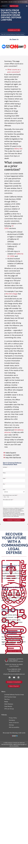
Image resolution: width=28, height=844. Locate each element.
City (4, 484)
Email (4, 478)
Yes (5, 496)
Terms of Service (14, 722)
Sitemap (11, 725)
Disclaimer (12, 720)
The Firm (7, 699)
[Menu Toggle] (27, 6)
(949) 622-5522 (16, 669)
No (8, 496)
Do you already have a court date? (10, 495)
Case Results (8, 706)
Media (6, 702)
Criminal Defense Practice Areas (14, 694)
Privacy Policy (13, 718)
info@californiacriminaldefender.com (14, 674)
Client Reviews (8, 704)
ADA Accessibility (14, 727)
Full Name (5, 467)
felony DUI (18, 149)
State (4, 489)
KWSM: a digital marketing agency (17, 744)
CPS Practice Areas (10, 697)
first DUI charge (11, 294)
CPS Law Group (9, 709)
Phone (4, 472)
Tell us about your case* (8, 499)
